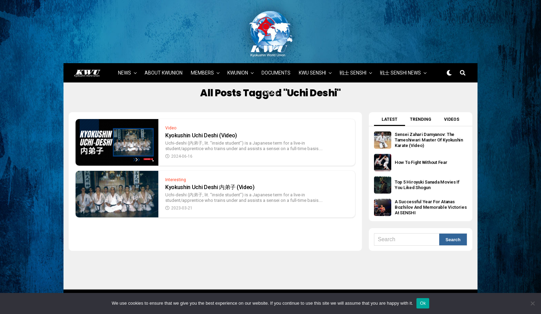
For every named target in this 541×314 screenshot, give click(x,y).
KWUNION (237, 67)
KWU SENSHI (312, 67)
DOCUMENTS (276, 67)
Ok (423, 303)
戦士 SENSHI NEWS (400, 67)
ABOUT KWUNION (164, 67)
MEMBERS (202, 67)
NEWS (124, 67)
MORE (271, 87)
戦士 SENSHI (353, 67)
